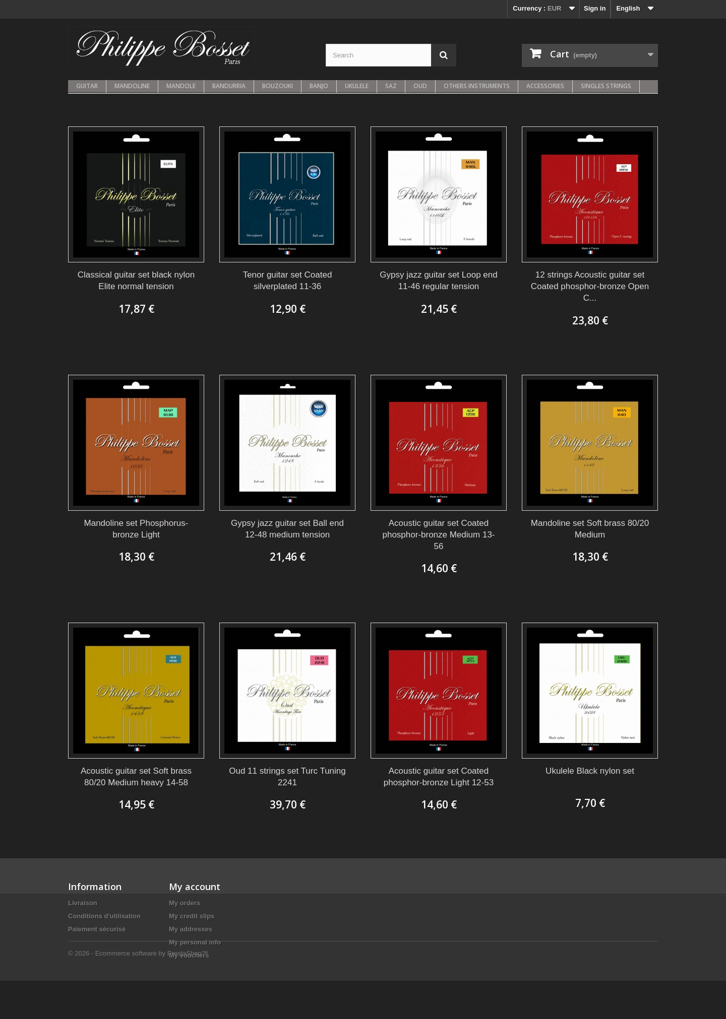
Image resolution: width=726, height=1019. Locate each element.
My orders (184, 903)
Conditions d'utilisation (104, 916)
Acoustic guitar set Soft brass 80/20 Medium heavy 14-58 (136, 776)
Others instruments (477, 86)
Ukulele (357, 86)
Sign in (595, 8)
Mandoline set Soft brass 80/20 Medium (590, 528)
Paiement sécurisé (97, 929)
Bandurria (229, 86)
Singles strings (606, 86)
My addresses (190, 929)
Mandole (181, 86)
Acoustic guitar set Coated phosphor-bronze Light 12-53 (439, 776)
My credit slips (191, 916)
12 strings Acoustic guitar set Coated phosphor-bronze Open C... (590, 286)
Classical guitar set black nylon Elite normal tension (136, 280)
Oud (420, 86)
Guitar (87, 86)
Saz (391, 86)
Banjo (319, 86)
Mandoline (132, 86)
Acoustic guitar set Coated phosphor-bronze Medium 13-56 (438, 534)
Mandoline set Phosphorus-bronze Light (136, 528)
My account (194, 886)
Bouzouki (277, 86)
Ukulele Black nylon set (590, 771)
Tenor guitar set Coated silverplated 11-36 (287, 280)
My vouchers (189, 955)
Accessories (545, 86)
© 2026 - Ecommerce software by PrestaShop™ (138, 991)
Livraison (82, 903)
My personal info (195, 942)
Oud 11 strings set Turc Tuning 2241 (287, 776)
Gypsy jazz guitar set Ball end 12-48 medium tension (287, 528)
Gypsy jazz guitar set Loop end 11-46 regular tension (438, 280)
